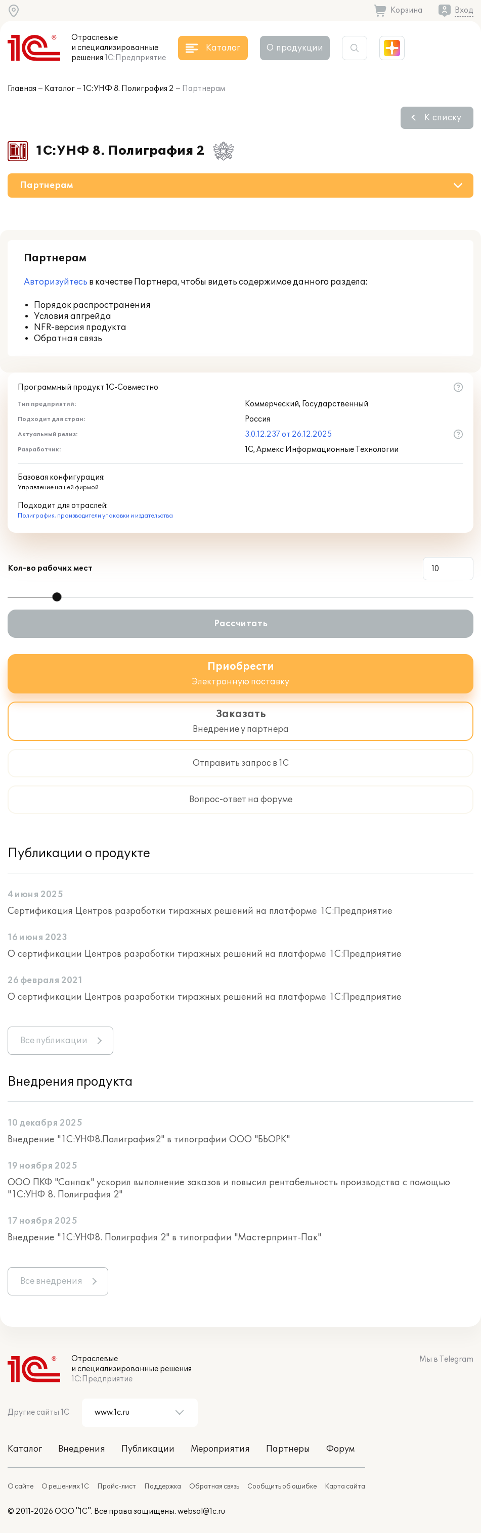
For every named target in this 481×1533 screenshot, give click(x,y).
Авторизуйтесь (56, 282)
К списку (442, 118)
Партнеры (288, 1449)
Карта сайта (345, 1486)
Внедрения (81, 1449)
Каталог (60, 88)
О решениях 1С (65, 1486)
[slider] (57, 596)
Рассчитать (241, 624)
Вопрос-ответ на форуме (240, 800)
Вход (464, 10)
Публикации (147, 1449)
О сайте (20, 1486)
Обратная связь (214, 1486)
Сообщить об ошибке (282, 1486)
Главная (22, 88)
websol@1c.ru (201, 1511)
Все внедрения (51, 1281)
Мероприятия (220, 1449)
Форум (340, 1449)
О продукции (295, 48)
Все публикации (54, 1041)
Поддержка (162, 1486)
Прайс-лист (116, 1486)
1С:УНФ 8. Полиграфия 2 (128, 88)
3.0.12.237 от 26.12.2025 (288, 434)
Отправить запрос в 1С (241, 763)
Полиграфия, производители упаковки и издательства (95, 516)
